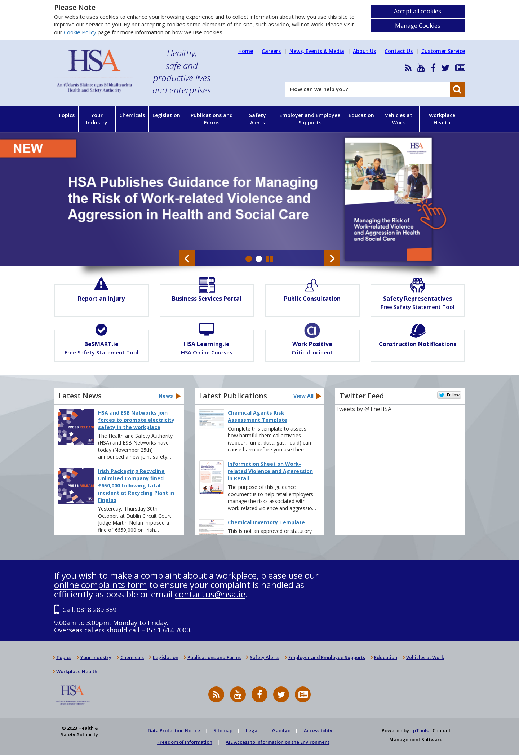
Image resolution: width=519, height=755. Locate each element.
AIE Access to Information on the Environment (277, 742)
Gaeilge (281, 730)
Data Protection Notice (174, 730)
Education (361, 115)
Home (245, 51)
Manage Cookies (417, 26)
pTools (421, 730)
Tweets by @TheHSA (363, 409)
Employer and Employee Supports (309, 119)
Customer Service (443, 51)
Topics (66, 115)
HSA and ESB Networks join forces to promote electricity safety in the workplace (136, 420)
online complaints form (100, 585)
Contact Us (399, 51)
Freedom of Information (184, 742)
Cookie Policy (80, 32)
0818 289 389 (96, 609)
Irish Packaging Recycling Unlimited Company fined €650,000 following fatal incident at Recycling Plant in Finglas (136, 485)
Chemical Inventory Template (266, 522)
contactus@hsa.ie (210, 594)
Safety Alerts (257, 119)
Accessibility (318, 730)
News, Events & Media (316, 51)
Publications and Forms (212, 119)
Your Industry (96, 119)
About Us (364, 51)
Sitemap (222, 730)
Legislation (166, 115)
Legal (252, 730)
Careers (271, 51)
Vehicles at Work (398, 119)
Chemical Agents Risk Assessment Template (257, 416)
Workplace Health (442, 119)
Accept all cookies (417, 11)
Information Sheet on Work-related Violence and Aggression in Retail (270, 471)
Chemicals (132, 115)
